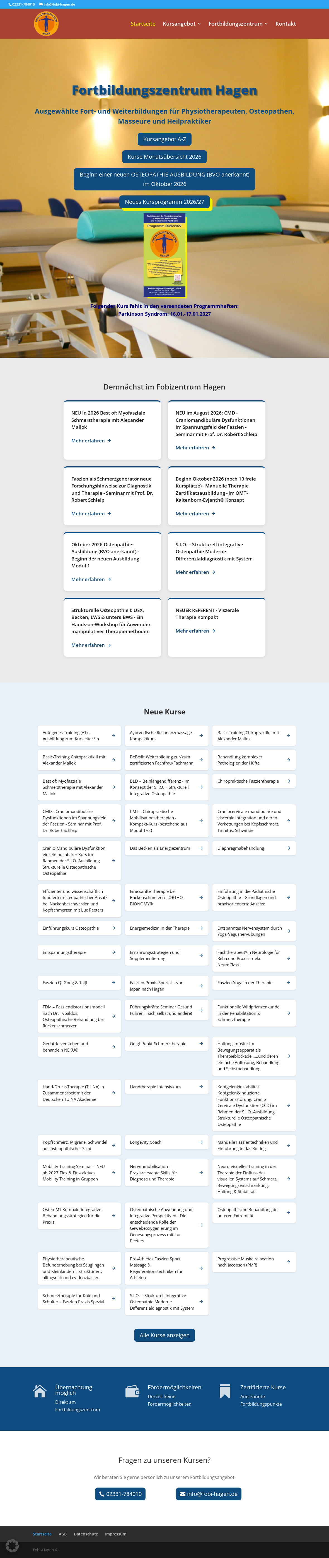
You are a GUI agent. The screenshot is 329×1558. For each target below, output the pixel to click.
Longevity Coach (145, 1142)
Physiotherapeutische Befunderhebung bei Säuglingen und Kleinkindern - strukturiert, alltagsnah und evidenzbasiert (73, 1268)
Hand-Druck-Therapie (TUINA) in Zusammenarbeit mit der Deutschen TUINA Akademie (73, 1093)
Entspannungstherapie (64, 952)
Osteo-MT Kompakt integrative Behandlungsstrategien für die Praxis (72, 1216)
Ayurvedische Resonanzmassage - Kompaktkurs (162, 736)
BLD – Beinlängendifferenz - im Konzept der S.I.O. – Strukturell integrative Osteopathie (160, 787)
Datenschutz (86, 1534)
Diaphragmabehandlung (240, 848)
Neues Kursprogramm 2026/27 (164, 201)
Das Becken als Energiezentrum (160, 848)
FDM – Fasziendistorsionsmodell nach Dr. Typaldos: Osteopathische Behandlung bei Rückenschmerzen (74, 1016)
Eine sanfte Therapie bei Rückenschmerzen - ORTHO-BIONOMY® (157, 897)
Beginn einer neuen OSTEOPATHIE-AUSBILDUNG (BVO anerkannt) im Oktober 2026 (165, 179)
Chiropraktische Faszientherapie (248, 781)
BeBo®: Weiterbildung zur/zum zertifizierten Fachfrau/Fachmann (161, 760)
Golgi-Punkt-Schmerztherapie (158, 1043)
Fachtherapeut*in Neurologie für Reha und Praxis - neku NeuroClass (248, 958)
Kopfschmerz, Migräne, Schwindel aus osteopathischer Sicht (75, 1145)
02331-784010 (124, 1494)
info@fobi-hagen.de (212, 1494)
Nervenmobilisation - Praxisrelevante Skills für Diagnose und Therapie (153, 1172)
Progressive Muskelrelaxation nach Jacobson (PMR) (245, 1262)
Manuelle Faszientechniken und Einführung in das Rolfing (247, 1145)
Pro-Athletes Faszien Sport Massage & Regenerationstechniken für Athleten (156, 1268)
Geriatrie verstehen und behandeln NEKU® (65, 1047)
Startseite (143, 24)
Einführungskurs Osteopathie (71, 928)
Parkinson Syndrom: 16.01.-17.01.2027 (164, 313)
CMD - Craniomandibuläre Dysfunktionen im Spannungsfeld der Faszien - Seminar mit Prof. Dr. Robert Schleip (75, 821)
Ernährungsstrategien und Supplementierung (155, 955)
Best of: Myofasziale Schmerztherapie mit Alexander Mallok (108, 420)
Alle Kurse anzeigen (165, 1335)
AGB (63, 1534)
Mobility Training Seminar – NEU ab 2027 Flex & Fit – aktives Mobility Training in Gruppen (74, 1172)
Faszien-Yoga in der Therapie (244, 982)
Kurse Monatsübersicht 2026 (164, 156)
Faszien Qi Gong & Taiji (65, 982)
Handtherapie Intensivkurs (155, 1086)
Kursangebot (179, 24)
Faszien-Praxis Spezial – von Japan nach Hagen (156, 986)
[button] (12, 1545)
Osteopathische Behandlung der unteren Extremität (248, 1213)
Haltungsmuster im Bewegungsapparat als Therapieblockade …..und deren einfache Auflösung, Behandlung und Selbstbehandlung (248, 1056)
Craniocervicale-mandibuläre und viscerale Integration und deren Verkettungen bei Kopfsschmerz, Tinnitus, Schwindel (249, 821)
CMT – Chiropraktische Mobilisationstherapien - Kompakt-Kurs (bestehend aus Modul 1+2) (158, 821)
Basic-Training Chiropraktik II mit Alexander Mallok (74, 760)
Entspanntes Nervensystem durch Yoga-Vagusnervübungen (249, 931)
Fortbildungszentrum (236, 24)
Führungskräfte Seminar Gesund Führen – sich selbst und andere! (161, 1010)
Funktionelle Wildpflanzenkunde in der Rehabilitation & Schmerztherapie (248, 1013)
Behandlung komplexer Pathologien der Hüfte (239, 760)
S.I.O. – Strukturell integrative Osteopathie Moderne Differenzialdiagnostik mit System (214, 551)
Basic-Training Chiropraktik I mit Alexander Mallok (248, 736)
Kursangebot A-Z (164, 139)
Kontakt (285, 24)
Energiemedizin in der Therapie (160, 928)
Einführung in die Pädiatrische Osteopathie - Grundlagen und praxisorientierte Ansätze (246, 897)
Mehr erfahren (91, 440)
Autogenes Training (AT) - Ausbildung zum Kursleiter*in (71, 736)
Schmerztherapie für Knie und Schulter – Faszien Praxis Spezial (73, 1299)
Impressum (115, 1534)
